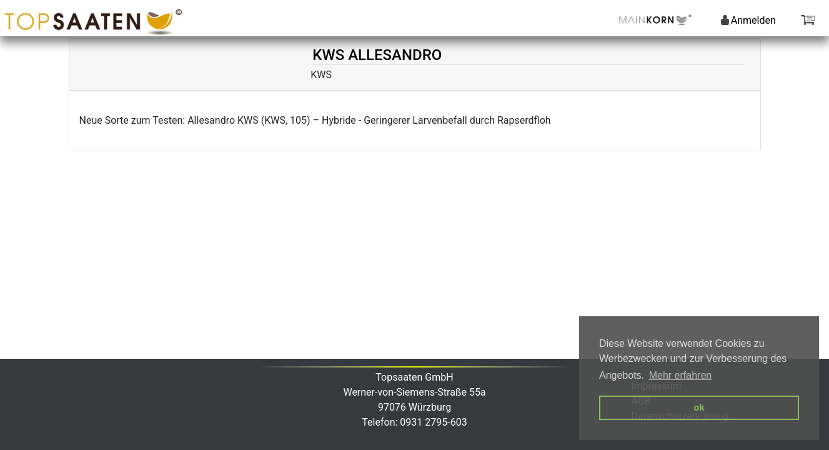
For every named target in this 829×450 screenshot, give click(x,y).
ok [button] (699, 407)
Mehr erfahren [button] (680, 375)
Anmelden (748, 20)
